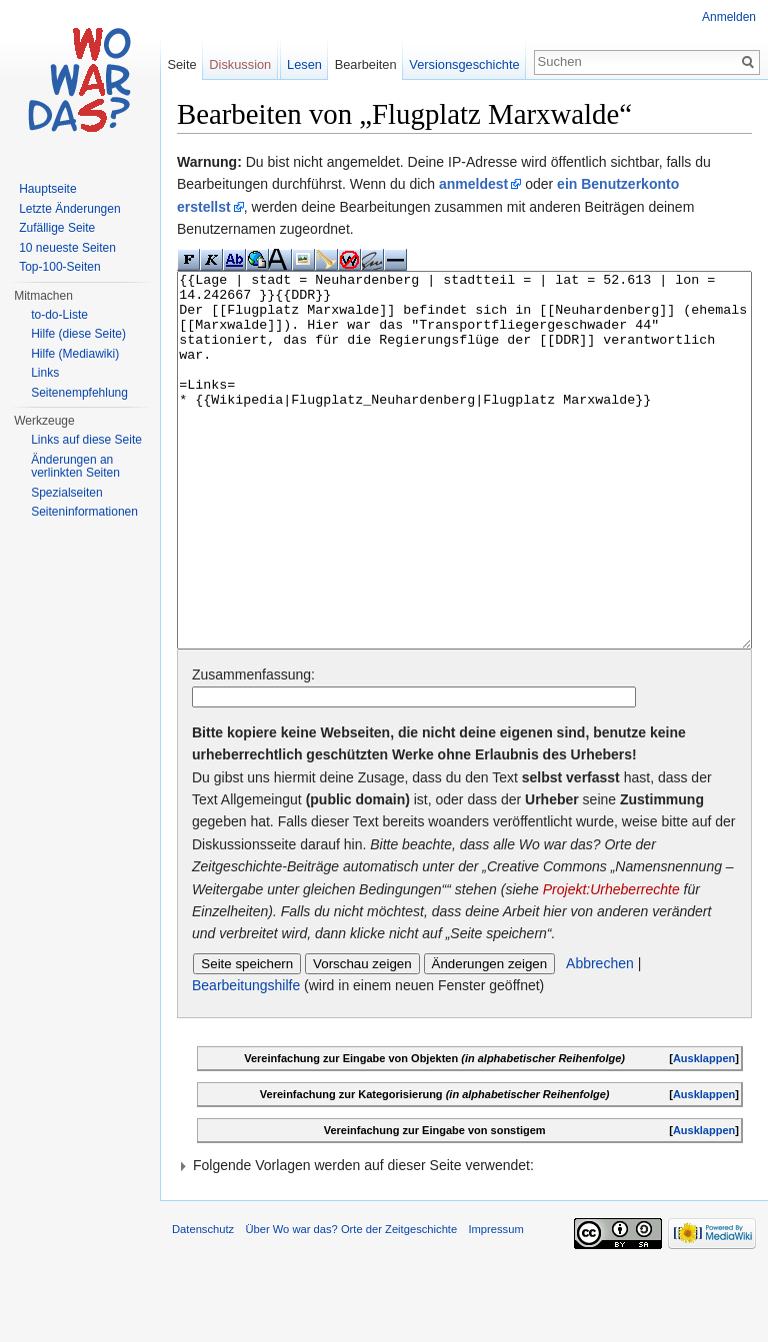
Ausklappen (704, 1133)
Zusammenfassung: (253, 749)
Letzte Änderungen (69, 209)
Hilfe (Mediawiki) (75, 354)
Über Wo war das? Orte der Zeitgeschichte (351, 1304)
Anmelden (729, 17)
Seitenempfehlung (79, 393)
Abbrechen (600, 1038)
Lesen (304, 64)
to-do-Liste (59, 315)
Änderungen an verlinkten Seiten (75, 467)
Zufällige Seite (57, 228)
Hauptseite (47, 189)
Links (45, 373)
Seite (181, 64)
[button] (464, 1240)
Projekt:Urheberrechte (611, 964)
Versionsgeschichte (464, 64)
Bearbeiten (366, 64)
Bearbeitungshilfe (246, 1060)
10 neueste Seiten (67, 248)
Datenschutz (203, 1304)
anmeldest (473, 184)
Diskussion (240, 64)
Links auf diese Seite (86, 440)
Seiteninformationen (84, 512)
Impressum (495, 1304)
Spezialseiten (66, 493)
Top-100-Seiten (59, 267)
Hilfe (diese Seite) (78, 334)
